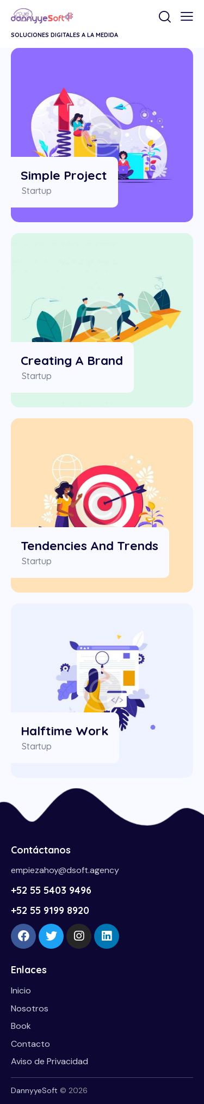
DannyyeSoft (34, 1090)
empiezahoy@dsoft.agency (65, 870)
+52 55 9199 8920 (50, 910)
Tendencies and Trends (89, 545)
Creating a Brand (72, 360)
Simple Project (64, 175)
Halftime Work (64, 730)
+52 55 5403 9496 (51, 890)
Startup (37, 190)
